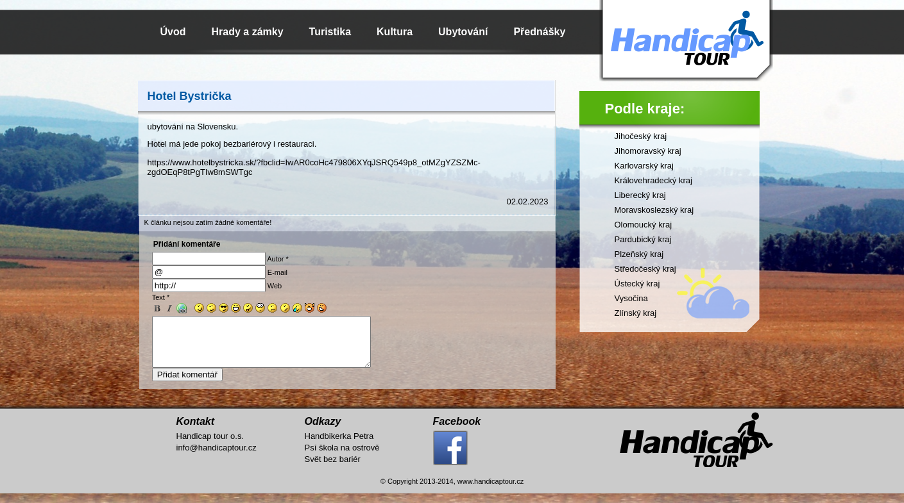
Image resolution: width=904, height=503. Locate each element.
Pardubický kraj (643, 239)
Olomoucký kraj (643, 224)
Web (275, 286)
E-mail (277, 272)
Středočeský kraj (645, 269)
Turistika (330, 31)
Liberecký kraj (640, 195)
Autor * (278, 259)
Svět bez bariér (333, 469)
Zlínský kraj (636, 313)
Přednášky (539, 31)
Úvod (173, 31)
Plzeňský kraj (639, 254)
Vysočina (631, 298)
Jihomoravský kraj (648, 151)
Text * (161, 297)
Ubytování (463, 31)
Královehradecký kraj (653, 180)
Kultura (395, 31)
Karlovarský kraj (644, 165)
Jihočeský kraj (641, 136)
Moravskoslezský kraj (654, 210)
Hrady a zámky (248, 31)
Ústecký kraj (637, 283)
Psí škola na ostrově (342, 457)
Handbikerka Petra (339, 445)
